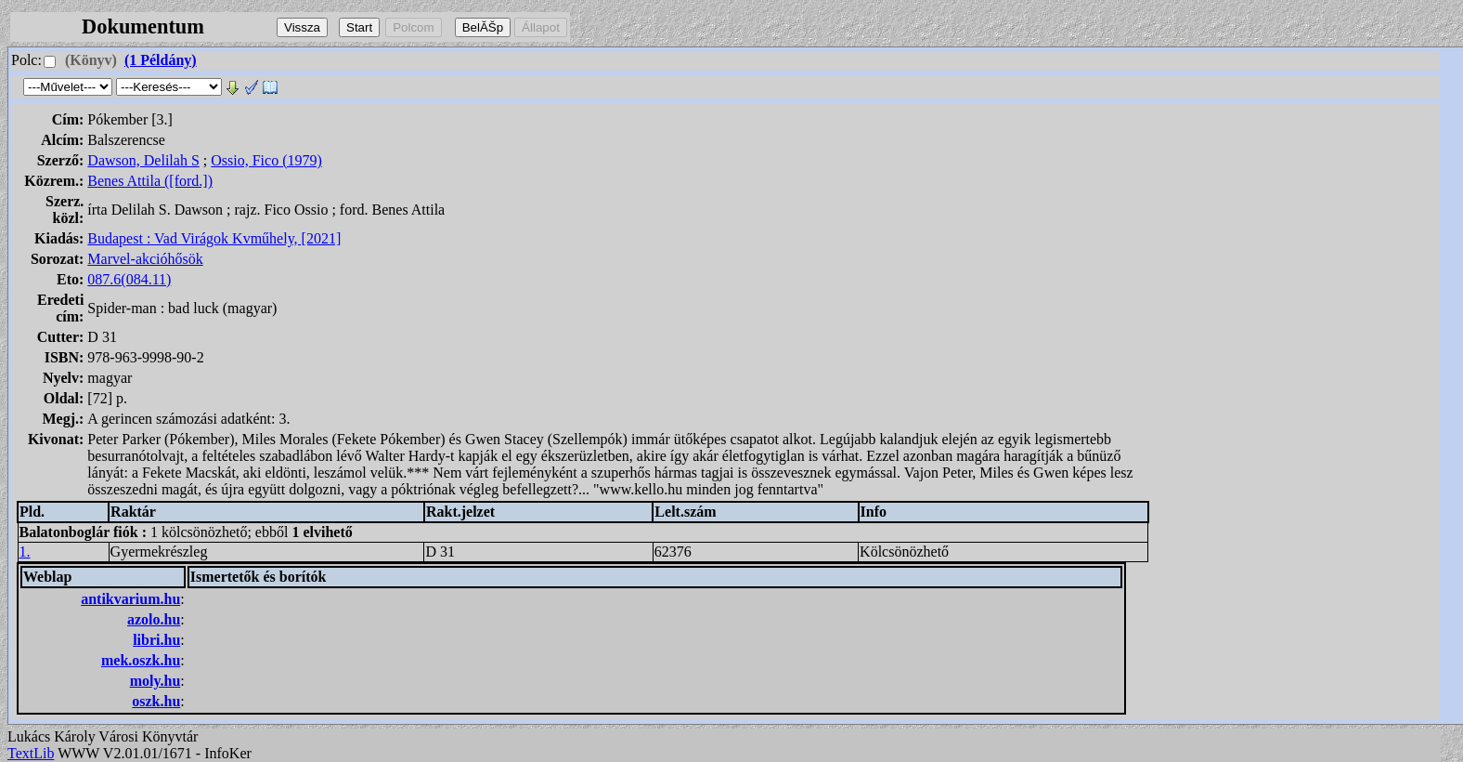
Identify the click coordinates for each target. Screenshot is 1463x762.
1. (25, 551)
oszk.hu (156, 701)
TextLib (30, 753)
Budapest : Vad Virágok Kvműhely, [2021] (214, 238)
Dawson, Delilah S (143, 160)
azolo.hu (153, 619)
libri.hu (156, 640)
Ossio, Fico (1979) (266, 160)
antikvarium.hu (130, 599)
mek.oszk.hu (140, 660)
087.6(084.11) (129, 279)
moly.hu (155, 681)
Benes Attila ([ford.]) (150, 181)
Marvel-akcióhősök (144, 259)
